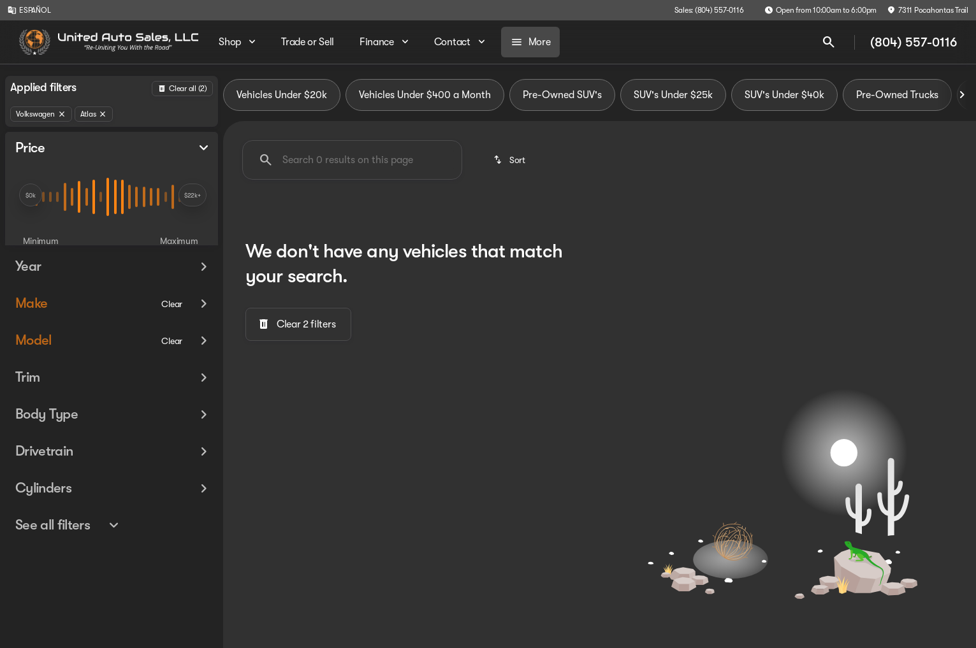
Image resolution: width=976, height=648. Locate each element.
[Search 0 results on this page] (352, 159)
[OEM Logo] (34, 42)
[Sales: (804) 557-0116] (709, 10)
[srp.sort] (510, 160)
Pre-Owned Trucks (897, 95)
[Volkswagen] (41, 114)
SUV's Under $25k (673, 95)
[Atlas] (94, 114)
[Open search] (829, 42)
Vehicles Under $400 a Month (425, 95)
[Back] (182, 88)
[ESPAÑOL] (29, 10)
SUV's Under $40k (784, 95)
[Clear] (172, 322)
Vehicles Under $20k (282, 95)
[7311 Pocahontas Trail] (927, 10)
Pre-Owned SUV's (562, 95)
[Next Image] (962, 95)
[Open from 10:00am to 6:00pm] (821, 10)
